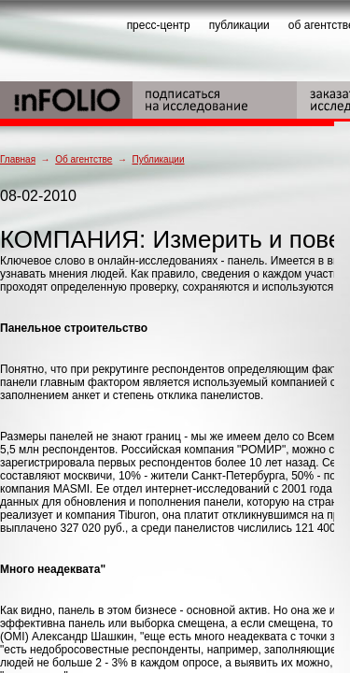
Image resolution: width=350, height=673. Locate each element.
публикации (239, 25)
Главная (17, 159)
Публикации (158, 159)
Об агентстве (83, 159)
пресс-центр (158, 25)
